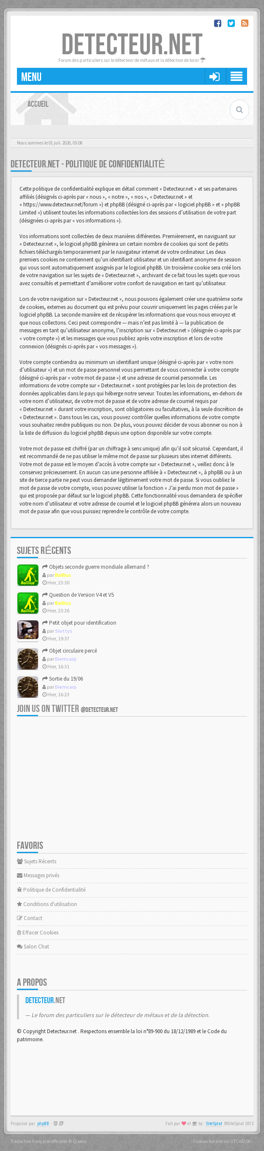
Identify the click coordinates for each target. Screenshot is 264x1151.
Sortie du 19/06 (62, 678)
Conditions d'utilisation (47, 904)
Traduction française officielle (39, 1141)
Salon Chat (33, 946)
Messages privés (38, 875)
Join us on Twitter (67, 709)
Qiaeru (79, 1141)
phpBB (43, 1123)
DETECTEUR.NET (132, 45)
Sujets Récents (36, 861)
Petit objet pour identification (79, 622)
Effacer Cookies (37, 932)
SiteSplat (214, 1123)
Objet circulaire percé (69, 650)
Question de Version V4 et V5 (78, 594)
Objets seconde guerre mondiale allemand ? (95, 566)
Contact (29, 918)
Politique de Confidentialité (51, 889)
